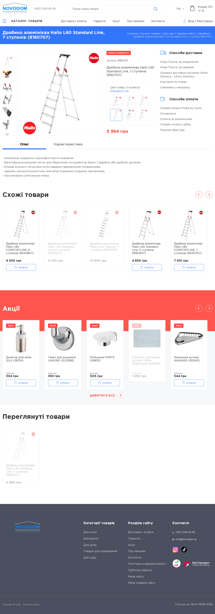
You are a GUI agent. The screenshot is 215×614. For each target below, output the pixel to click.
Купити (22, 267)
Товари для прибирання (100, 551)
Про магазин (135, 21)
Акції (116, 21)
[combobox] (182, 8)
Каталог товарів (150, 34)
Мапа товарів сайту (141, 583)
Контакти (158, 21)
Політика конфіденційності (147, 564)
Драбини (204, 34)
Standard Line (119, 91)
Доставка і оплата (73, 21)
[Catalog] (22, 21)
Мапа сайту (136, 576)
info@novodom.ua (184, 539)
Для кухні (90, 532)
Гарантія (99, 21)
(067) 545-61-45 (45, 9)
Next (7, 134)
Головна (132, 34)
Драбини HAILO (186, 34)
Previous (7, 52)
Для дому (90, 545)
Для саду (168, 34)
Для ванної (91, 538)
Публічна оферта (140, 570)
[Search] (156, 9)
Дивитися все (102, 395)
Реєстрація (204, 21)
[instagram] (175, 550)
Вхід (191, 21)
